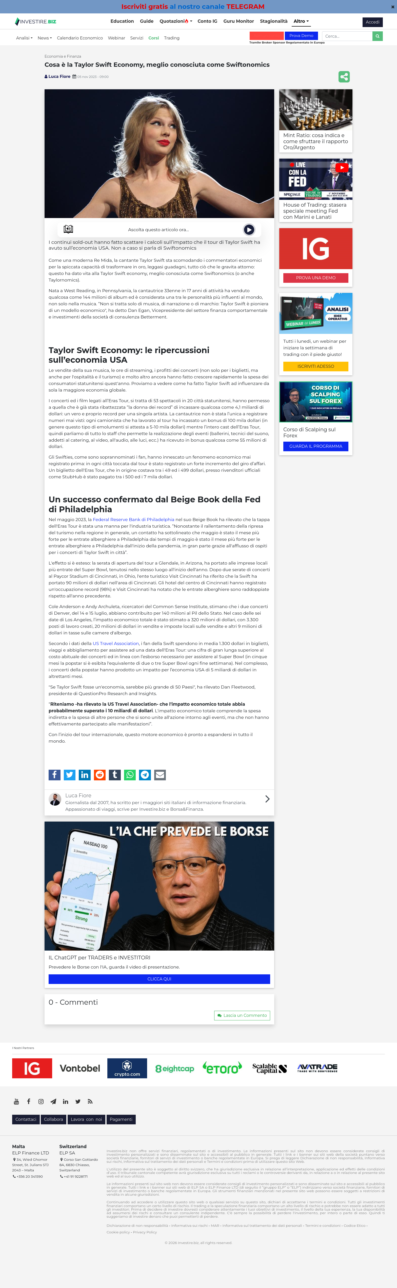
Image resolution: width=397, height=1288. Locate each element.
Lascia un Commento (242, 1015)
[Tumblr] (115, 775)
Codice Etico (355, 1225)
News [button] (44, 38)
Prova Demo (301, 35)
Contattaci (25, 1119)
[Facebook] (55, 775)
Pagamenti (121, 1119)
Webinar (116, 38)
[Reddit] (100, 775)
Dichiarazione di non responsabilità (137, 1225)
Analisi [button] (23, 38)
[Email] (160, 775)
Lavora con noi (86, 1119)
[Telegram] (145, 775)
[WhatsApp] (130, 775)
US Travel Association (116, 643)
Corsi (153, 38)
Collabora (53, 1119)
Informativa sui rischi (189, 1225)
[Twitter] (70, 775)
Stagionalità (274, 21)
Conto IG (207, 21)
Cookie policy (118, 1232)
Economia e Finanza (63, 56)
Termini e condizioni (323, 1225)
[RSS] (90, 1102)
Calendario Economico (80, 38)
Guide (146, 21)
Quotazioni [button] (174, 21)
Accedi (373, 22)
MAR (215, 1225)
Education (122, 21)
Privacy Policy (145, 1232)
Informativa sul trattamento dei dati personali (262, 1225)
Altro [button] (300, 21)
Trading (172, 38)
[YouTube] (16, 1102)
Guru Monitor (238, 21)
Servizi (137, 38)
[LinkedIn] (85, 775)
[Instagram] (41, 1102)
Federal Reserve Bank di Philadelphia (133, 519)
